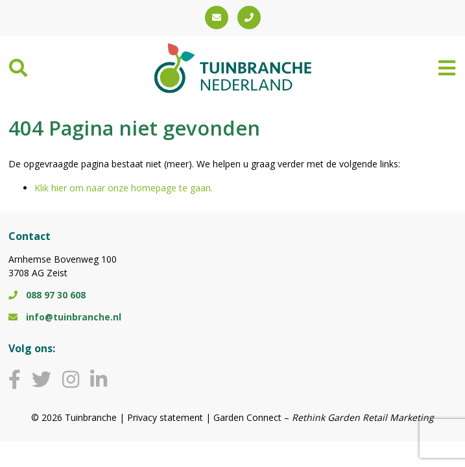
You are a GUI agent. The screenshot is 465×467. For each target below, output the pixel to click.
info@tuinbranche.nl (64, 317)
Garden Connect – (323, 417)
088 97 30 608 (47, 295)
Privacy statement (165, 417)
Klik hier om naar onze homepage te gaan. (123, 188)
